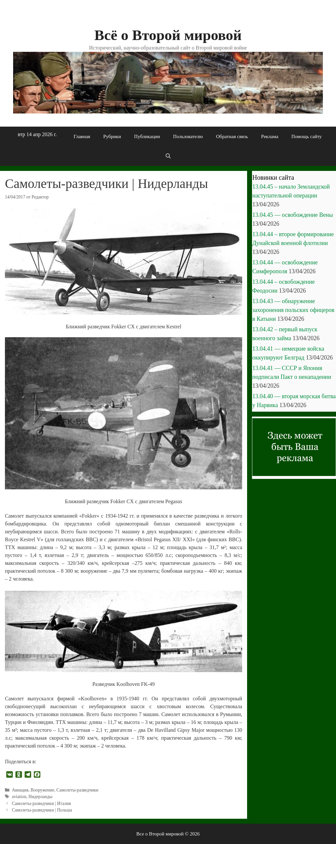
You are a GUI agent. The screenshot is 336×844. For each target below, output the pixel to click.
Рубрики (112, 136)
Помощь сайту (306, 136)
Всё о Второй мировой (168, 35)
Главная (82, 136)
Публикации (147, 136)
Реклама (269, 136)
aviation (19, 796)
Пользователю (188, 136)
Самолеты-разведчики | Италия (41, 803)
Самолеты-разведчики (77, 790)
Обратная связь (232, 136)
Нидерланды (40, 796)
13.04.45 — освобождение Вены (292, 215)
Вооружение (42, 790)
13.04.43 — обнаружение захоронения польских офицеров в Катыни (293, 310)
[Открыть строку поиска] (168, 156)
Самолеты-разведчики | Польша (42, 810)
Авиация (20, 790)
